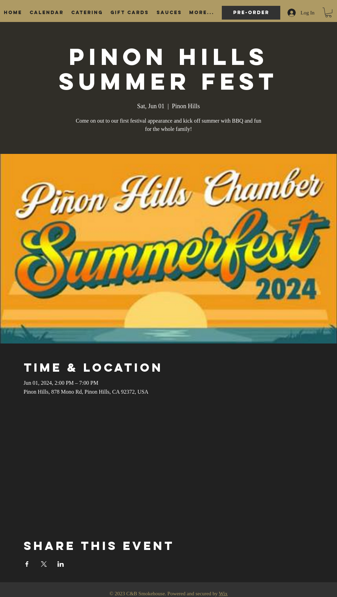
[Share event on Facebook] (27, 564)
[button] (328, 13)
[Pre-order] (251, 13)
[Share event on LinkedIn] (60, 564)
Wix (223, 593)
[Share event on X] (44, 564)
